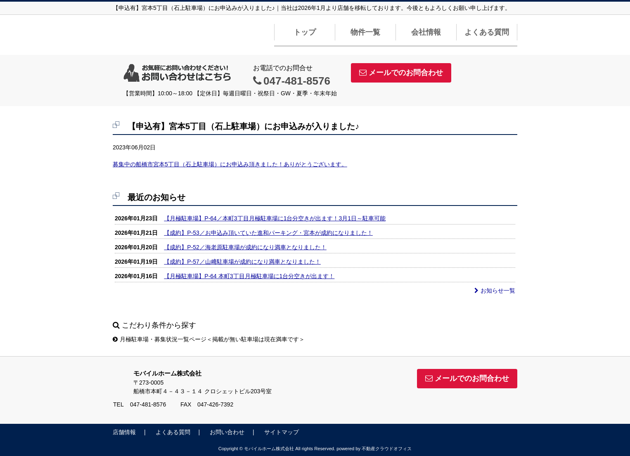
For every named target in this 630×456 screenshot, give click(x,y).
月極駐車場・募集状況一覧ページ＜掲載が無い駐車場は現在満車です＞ (209, 339)
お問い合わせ (227, 432)
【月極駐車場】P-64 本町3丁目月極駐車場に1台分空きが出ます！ (249, 276)
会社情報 (426, 32)
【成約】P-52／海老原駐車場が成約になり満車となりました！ (245, 247)
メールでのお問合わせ (401, 73)
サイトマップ (281, 432)
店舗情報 (124, 432)
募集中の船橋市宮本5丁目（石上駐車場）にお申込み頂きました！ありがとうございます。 (230, 164)
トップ (305, 32)
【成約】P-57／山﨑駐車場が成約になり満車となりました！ (242, 261)
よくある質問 (486, 32)
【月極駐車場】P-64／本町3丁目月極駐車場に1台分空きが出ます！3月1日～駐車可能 (275, 218)
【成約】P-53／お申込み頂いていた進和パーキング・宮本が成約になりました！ (268, 232)
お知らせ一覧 (494, 290)
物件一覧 (365, 32)
